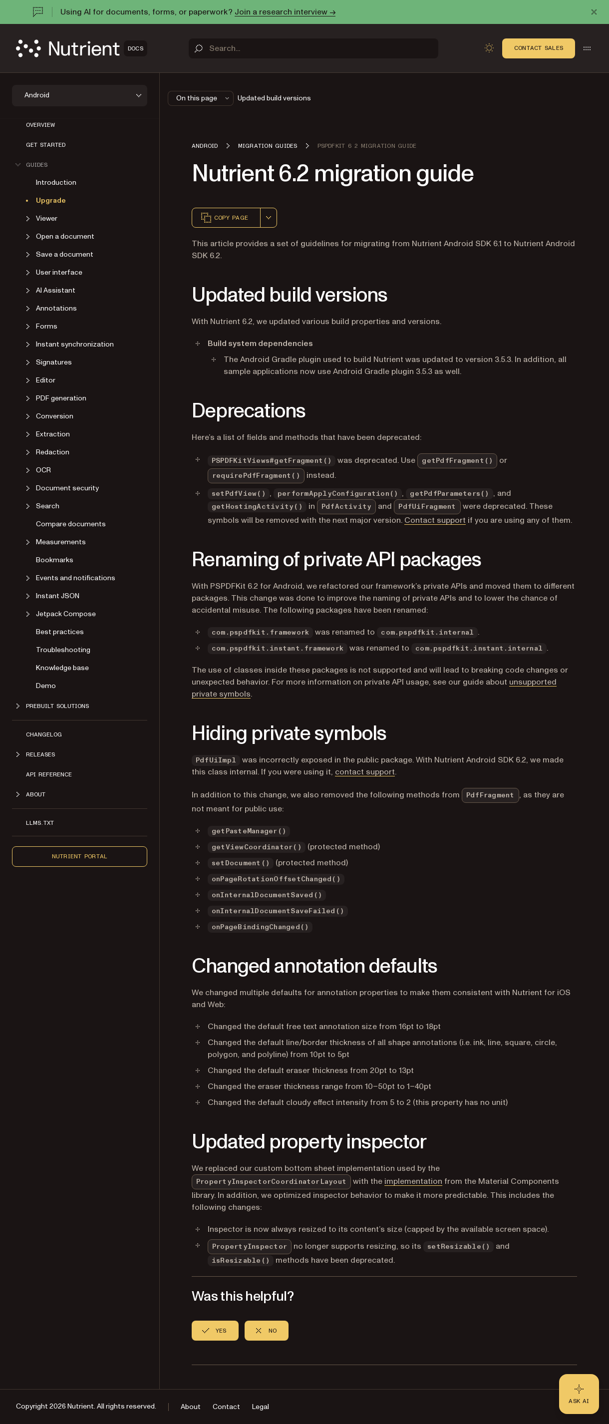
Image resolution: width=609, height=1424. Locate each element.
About (191, 1407)
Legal (260, 1407)
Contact (226, 1407)
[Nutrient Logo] (81, 48)
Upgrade (51, 200)
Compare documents (71, 524)
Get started (45, 145)
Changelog (44, 734)
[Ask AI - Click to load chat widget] (579, 1394)
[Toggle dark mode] (489, 48)
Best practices (60, 632)
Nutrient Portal (80, 856)
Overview (40, 125)
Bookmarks (54, 560)
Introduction (56, 182)
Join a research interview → (285, 11)
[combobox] (268, 218)
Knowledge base (62, 668)
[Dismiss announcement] (594, 12)
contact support (365, 771)
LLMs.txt (40, 823)
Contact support (435, 520)
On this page (203, 98)
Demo (46, 686)
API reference (49, 774)
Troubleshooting (63, 650)
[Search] (313, 48)
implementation (413, 1181)
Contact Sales (538, 48)
